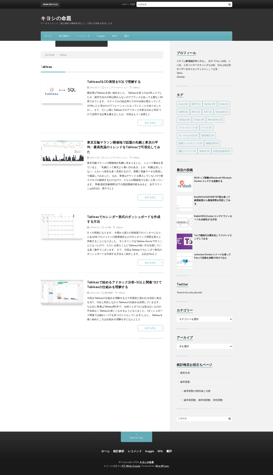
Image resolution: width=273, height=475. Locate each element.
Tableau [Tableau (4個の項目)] (184, 119)
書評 (126, 36)
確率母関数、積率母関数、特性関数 (203, 399)
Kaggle (101, 36)
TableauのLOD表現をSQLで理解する (114, 82)
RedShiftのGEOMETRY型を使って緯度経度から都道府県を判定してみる (212, 200)
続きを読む (150, 122)
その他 (108, 227)
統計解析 (64, 36)
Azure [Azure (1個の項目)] (183, 104)
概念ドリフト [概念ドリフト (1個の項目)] (187, 151)
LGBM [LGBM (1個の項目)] (183, 111)
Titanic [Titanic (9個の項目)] (199, 119)
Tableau (136, 87)
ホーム (48, 36)
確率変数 (185, 381)
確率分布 (185, 372)
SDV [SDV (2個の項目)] (208, 111)
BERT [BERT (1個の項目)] (196, 104)
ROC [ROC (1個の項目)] (196, 111)
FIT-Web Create (131, 466)
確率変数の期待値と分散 (197, 390)
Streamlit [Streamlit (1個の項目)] (222, 111)
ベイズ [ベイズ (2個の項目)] (207, 127)
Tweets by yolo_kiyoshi (189, 292)
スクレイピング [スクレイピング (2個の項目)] (188, 127)
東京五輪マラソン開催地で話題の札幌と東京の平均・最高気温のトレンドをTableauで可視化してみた (123, 147)
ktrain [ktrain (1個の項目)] (223, 104)
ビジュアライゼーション (116, 87)
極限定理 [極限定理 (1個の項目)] (212, 143)
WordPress (162, 466)
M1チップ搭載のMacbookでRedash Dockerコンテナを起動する (154, 4)
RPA (114, 36)
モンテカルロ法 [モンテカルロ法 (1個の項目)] (188, 135)
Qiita (179, 72)
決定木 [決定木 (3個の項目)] (204, 151)
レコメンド (84, 36)
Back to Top (136, 437)
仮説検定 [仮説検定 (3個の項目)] (208, 135)
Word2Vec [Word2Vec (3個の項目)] (215, 119)
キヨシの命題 (56, 18)
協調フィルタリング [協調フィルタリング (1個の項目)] (190, 143)
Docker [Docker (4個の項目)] (209, 104)
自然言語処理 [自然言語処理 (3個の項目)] (221, 151)
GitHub (181, 77)
